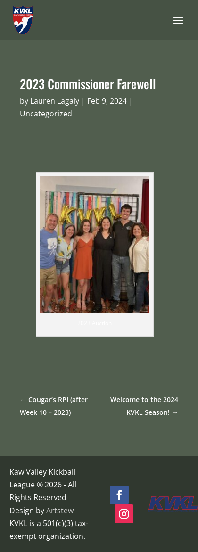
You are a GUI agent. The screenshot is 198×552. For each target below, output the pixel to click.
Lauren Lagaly (54, 101)
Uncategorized (46, 113)
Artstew (60, 510)
